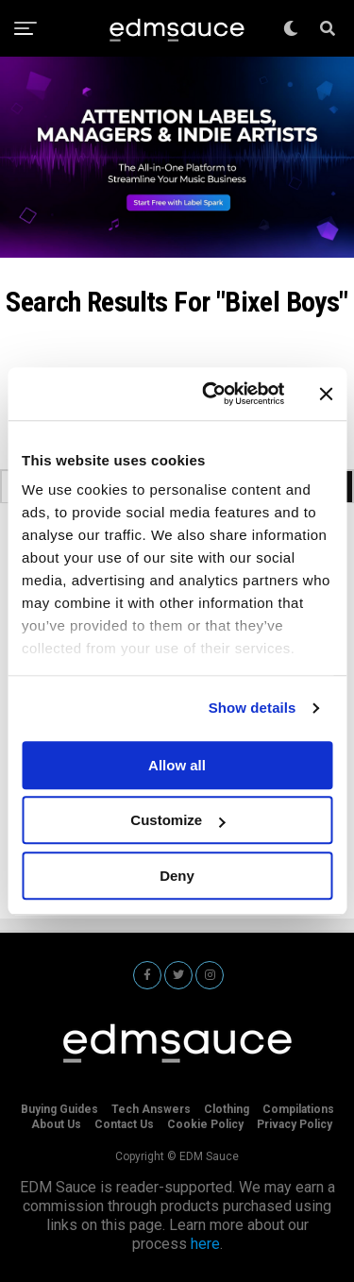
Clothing (226, 1109)
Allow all (177, 765)
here (205, 1244)
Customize (177, 820)
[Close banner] (325, 393)
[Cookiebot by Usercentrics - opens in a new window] (211, 393)
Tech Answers (151, 1109)
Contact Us (124, 1124)
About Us (56, 1124)
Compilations (298, 1109)
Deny (177, 876)
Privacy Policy (294, 1124)
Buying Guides (59, 1109)
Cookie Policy (205, 1124)
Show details (252, 708)
